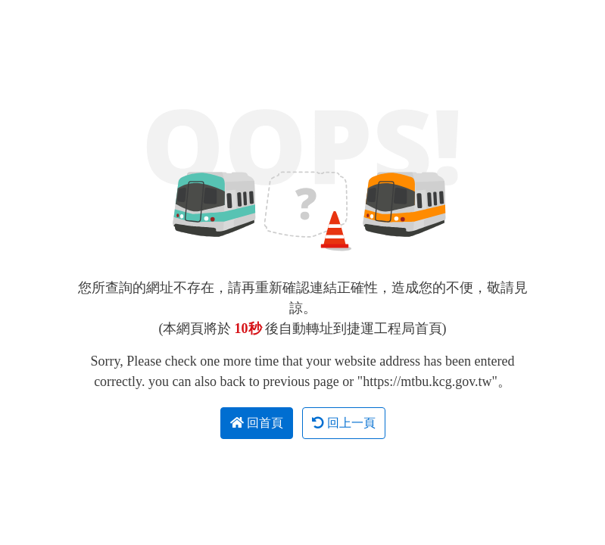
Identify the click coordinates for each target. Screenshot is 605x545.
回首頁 (256, 422)
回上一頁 (344, 422)
